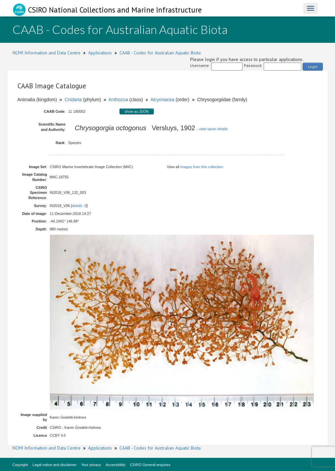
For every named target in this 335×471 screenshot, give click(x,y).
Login (313, 66)
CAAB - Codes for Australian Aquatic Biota (160, 53)
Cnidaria (73, 99)
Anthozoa (118, 99)
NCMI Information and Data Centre (47, 53)
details (77, 206)
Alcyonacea (162, 99)
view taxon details (213, 129)
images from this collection (201, 167)
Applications (100, 53)
